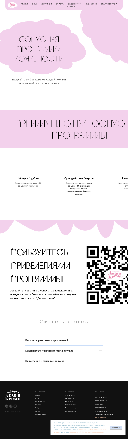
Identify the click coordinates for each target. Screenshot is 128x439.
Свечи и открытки (40, 414)
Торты (37, 398)
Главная (37, 395)
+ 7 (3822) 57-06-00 (101, 411)
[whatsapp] (15, 406)
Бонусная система (70, 411)
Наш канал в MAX (100, 417)
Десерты (38, 404)
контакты (71, 6)
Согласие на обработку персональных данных (86, 432)
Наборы (37, 408)
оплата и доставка (109, 4)
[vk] (6, 406)
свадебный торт (75, 4)
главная (24, 4)
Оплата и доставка (70, 404)
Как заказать (69, 401)
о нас (34, 4)
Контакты (99, 391)
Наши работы (69, 398)
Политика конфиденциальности (75, 408)
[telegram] (10, 406)
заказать (60, 4)
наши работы (91, 4)
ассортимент (46, 4)
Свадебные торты (40, 401)
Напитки (37, 411)
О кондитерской (70, 395)
